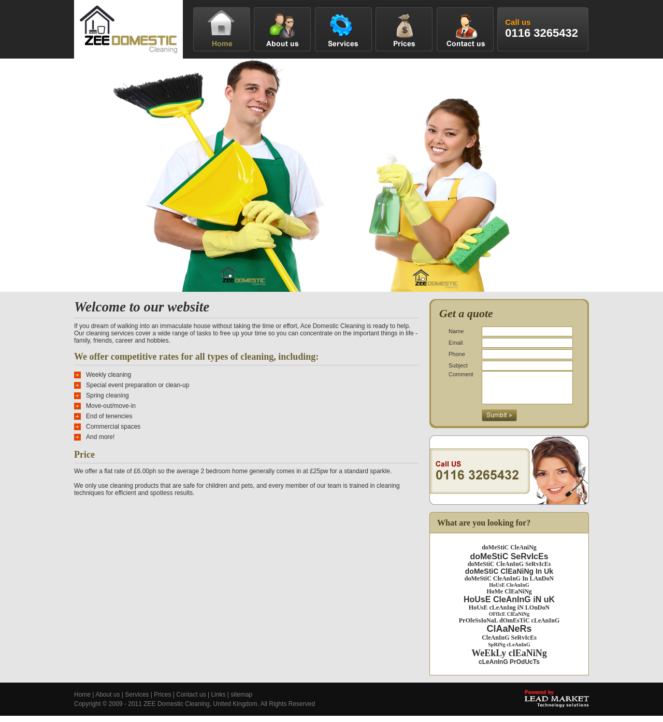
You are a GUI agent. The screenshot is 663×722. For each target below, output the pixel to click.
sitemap (241, 700)
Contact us (191, 700)
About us (107, 700)
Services (137, 700)
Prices (162, 700)
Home (82, 700)
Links (218, 700)
